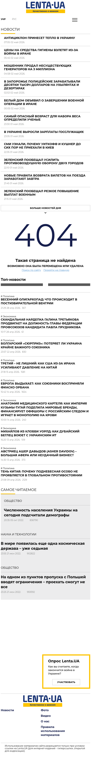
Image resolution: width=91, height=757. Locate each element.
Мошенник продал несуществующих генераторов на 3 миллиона (37, 67)
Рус (14, 19)
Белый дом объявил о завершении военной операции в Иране (44, 102)
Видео (46, 716)
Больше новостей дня (45, 208)
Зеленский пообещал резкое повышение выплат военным (41, 192)
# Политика (7, 296)
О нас (45, 721)
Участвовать (66, 682)
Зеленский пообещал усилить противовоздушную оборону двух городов (43, 161)
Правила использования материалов (53, 731)
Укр (3, 19)
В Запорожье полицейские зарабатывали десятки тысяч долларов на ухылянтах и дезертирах (42, 85)
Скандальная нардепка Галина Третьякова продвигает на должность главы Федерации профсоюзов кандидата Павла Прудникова (41, 323)
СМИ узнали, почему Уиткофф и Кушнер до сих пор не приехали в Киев (42, 145)
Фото (45, 710)
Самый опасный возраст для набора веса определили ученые (42, 118)
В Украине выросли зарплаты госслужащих (44, 132)
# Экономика (8, 316)
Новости (7, 710)
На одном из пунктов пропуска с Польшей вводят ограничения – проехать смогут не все (43, 582)
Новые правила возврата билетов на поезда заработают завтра (44, 177)
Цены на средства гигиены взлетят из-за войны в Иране (41, 51)
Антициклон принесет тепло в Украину (39, 38)
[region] (66, 625)
